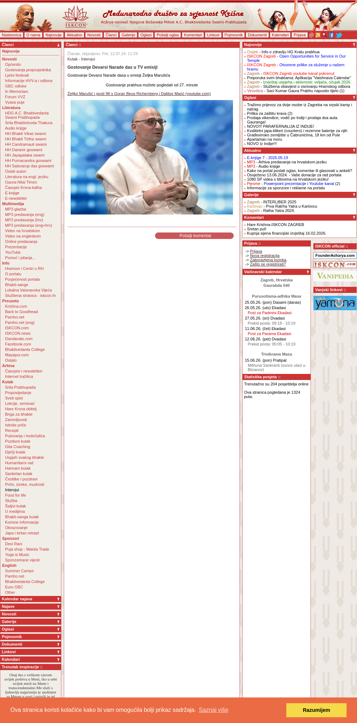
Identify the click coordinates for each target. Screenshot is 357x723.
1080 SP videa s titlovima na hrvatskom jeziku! (288, 179)
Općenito (13, 64)
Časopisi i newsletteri (23, 371)
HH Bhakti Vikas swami (25, 133)
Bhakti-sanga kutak (22, 517)
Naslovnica (11, 35)
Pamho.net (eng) (20, 322)
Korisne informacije (22, 522)
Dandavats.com (18, 338)
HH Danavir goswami (23, 150)
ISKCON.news (18, 333)
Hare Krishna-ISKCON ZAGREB (275, 224)
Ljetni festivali (17, 75)
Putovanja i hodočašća (25, 436)
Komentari (193, 35)
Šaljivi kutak (15, 506)
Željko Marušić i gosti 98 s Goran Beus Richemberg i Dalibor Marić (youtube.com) (139, 93)
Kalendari (280, 35)
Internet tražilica (19, 376)
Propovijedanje (18, 392)
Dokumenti (257, 35)
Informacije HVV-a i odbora (28, 80)
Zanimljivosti (16, 419)
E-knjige (12, 193)
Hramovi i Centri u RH (24, 268)
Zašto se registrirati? (268, 264)
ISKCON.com (17, 328)
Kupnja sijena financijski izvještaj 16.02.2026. (286, 233)
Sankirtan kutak (18, 473)
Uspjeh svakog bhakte (24, 457)
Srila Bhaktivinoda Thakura (28, 123)
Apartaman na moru (264, 139)
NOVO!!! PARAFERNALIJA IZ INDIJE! (280, 126)
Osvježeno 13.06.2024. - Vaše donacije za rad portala (294, 175)
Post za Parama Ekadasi (269, 333)
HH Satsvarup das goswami (29, 166)
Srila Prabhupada (20, 387)
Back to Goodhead (21, 311)
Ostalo (11, 360)
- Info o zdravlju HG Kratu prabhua (283, 52)
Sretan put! (256, 229)
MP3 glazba (15, 209)
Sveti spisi (14, 398)
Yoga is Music (17, 554)
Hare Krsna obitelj (20, 409)
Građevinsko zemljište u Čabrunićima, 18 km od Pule (293, 135)
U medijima (15, 511)
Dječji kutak (15, 452)
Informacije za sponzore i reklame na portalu (286, 188)
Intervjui (12, 490)
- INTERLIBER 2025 (271, 202)
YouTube (13, 252)
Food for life (15, 495)
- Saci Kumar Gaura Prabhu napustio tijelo (293, 91)
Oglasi (145, 35)
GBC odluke (15, 86)
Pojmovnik (234, 35)
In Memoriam (16, 91)
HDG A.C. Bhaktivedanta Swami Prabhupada (27, 115)
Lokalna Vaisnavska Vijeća (28, 290)
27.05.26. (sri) (257, 318)
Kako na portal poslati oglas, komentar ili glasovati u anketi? (299, 170)
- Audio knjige (263, 166)
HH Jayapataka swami (24, 155)
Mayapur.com (17, 355)
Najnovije (53, 35)
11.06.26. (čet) (257, 328)
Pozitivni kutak (17, 441)
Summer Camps (19, 571)
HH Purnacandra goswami (28, 160)
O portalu (13, 274)
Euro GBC (14, 587)
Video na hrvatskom (22, 231)
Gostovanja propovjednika (28, 70)
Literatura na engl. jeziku (26, 177)
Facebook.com (18, 344)
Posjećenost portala (22, 279)
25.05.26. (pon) (258, 302)
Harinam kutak (18, 468)
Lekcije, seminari (20, 403)
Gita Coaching (17, 446)
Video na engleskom (23, 236)
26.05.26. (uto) (258, 308)
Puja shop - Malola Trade (27, 549)
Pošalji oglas (168, 35)
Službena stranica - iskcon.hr (30, 295)
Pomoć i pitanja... (20, 258)
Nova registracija (264, 255)
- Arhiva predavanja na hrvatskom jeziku (287, 162)
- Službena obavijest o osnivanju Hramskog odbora (298, 86)
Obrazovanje (16, 527)
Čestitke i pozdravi (21, 479)
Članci (111, 35)
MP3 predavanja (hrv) (24, 220)
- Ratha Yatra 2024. (271, 210)
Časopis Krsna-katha (23, 187)
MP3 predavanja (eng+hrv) (28, 225)
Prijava (300, 35)
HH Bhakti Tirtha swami (25, 139)
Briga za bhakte (18, 414)
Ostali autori (15, 171)
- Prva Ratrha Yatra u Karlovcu (282, 206)
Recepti (11, 430)
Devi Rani (13, 544)
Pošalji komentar (196, 235)
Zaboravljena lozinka (268, 260)
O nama (33, 35)
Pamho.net (14, 317)
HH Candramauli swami (26, 144)
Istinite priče (15, 425)
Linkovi (213, 35)
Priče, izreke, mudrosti (24, 484)
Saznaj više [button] (213, 710)
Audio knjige (16, 128)
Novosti (94, 35)
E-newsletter (16, 198)
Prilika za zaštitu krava (266, 113)
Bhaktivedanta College (25, 349)
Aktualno (74, 35)
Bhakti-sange (16, 285)
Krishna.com (16, 306)
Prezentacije (16, 247)
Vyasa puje (15, 102)
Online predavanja (21, 241)
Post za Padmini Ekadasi (270, 313)
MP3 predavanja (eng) (24, 214)
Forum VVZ (15, 97)
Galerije (128, 35)
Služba (11, 500)
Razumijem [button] (316, 710)
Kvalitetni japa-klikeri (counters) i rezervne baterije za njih (297, 130)
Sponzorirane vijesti (22, 560)
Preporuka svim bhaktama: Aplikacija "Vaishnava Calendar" (299, 78)
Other (10, 592)
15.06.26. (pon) (258, 360)
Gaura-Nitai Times (21, 182)
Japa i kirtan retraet (22, 533)
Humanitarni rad (19, 463)
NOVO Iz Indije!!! (262, 143)
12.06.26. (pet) (258, 339)
